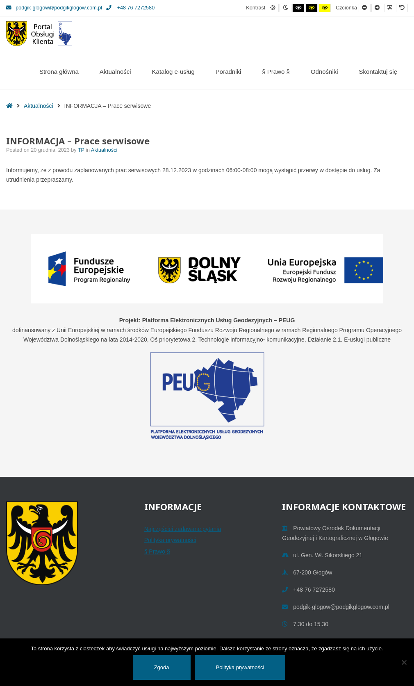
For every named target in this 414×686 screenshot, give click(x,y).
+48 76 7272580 (130, 8)
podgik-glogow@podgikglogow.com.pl (54, 8)
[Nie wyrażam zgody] (404, 662)
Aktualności (115, 71)
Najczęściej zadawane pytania (182, 529)
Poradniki (228, 71)
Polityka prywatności (170, 540)
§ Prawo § (276, 71)
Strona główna (59, 71)
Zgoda (161, 667)
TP (82, 150)
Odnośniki (324, 71)
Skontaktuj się (378, 71)
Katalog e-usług (173, 71)
